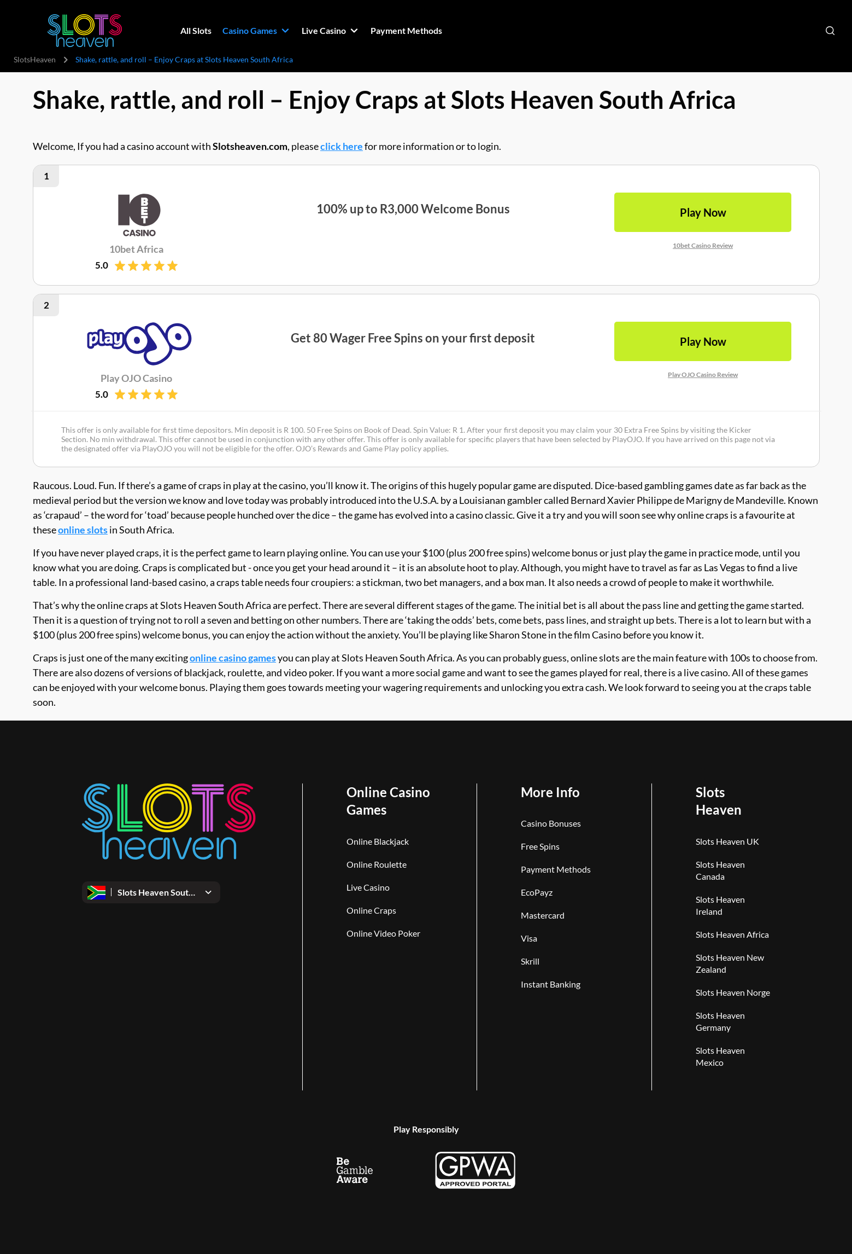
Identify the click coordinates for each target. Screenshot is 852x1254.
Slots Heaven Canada (720, 870)
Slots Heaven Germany (720, 1021)
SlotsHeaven (35, 59)
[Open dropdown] (151, 892)
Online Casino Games (388, 800)
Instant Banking (550, 984)
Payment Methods (556, 869)
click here (341, 146)
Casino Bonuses (551, 823)
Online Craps (371, 910)
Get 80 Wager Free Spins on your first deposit (413, 337)
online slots (83, 530)
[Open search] (830, 30)
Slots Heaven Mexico (720, 1056)
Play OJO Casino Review (703, 374)
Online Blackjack (377, 841)
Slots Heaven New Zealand (730, 963)
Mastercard (543, 915)
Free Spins (540, 846)
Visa (529, 938)
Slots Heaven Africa (732, 934)
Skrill (530, 961)
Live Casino (368, 887)
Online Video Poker (383, 933)
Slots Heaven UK (727, 841)
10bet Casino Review (703, 245)
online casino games (233, 658)
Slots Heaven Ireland (720, 905)
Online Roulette (376, 864)
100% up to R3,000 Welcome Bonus (412, 208)
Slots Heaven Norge (733, 992)
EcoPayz (537, 892)
